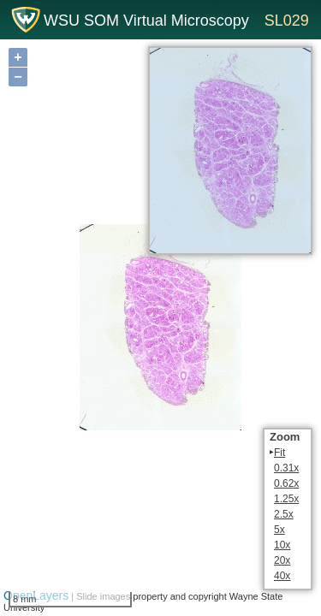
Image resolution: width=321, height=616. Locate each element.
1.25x (286, 499)
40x (282, 576)
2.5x (284, 514)
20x (282, 560)
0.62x (286, 483)
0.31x (286, 468)
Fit (279, 453)
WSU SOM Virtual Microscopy (146, 20)
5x (279, 530)
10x (282, 545)
